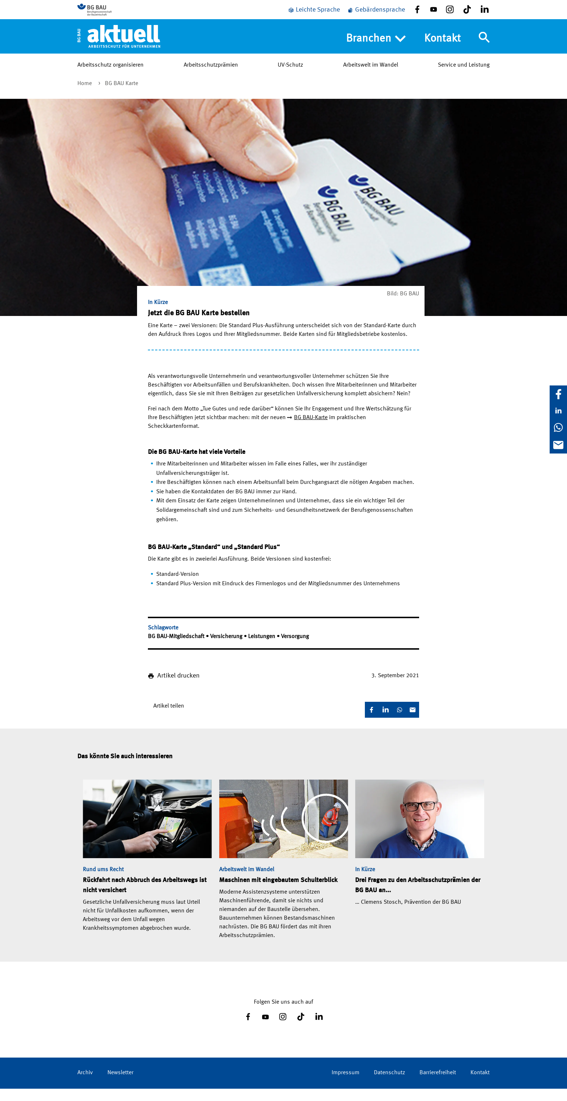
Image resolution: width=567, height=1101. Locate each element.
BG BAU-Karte (311, 430)
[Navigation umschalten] (484, 48)
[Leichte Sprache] (314, 15)
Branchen (376, 49)
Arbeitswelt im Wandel (370, 76)
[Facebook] (558, 394)
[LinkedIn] (558, 411)
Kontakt (442, 49)
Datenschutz (389, 1085)
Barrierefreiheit (437, 1085)
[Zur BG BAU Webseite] (109, 15)
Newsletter (120, 1085)
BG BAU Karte (121, 96)
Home (85, 96)
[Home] (118, 47)
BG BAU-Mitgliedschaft (177, 649)
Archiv (85, 1085)
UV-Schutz (290, 76)
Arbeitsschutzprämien (211, 76)
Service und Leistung (464, 76)
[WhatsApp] (558, 427)
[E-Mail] (558, 445)
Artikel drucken (178, 688)
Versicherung (227, 649)
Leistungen (262, 649)
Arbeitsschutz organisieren (110, 76)
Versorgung (295, 649)
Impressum (345, 1085)
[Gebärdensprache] (376, 15)
